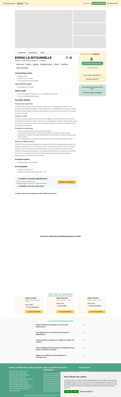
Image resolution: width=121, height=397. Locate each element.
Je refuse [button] (75, 391)
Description (33, 53)
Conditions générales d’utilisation (31, 395)
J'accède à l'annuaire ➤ (67, 182)
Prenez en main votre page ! (92, 92)
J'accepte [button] (67, 391)
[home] (9, 3)
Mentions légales (45, 395)
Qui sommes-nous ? (84, 371)
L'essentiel (22, 53)
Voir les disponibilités (34, 311)
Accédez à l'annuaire (14, 390)
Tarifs (42, 53)
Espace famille (114, 3)
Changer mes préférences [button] (86, 391)
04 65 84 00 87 (92, 68)
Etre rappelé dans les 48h (92, 63)
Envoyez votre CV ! (92, 79)
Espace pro (87, 3)
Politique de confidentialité (57, 395)
